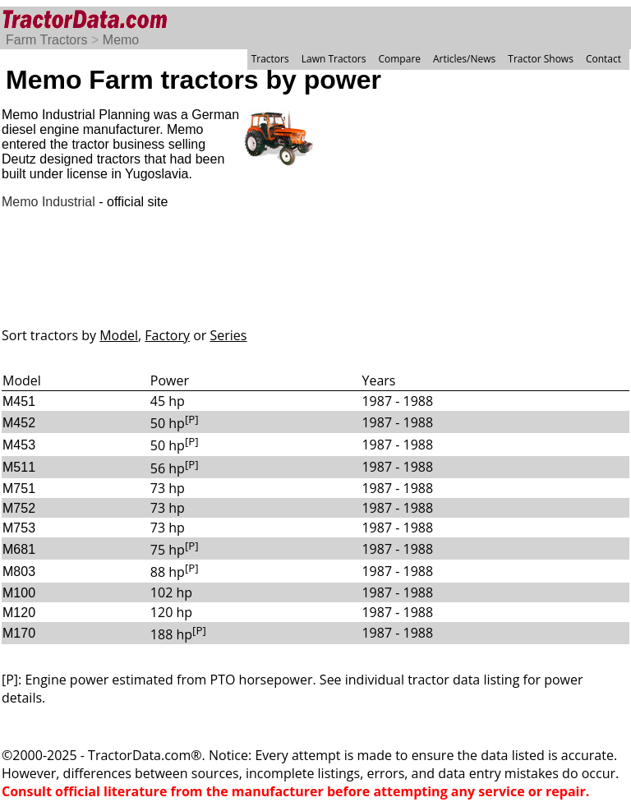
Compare (399, 59)
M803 (18, 571)
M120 (18, 613)
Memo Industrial (48, 202)
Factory (167, 335)
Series (228, 335)
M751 (18, 488)
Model (118, 335)
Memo (121, 40)
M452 (18, 423)
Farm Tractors (47, 40)
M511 (18, 467)
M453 (18, 445)
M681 (18, 549)
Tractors (270, 59)
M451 (18, 401)
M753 (18, 528)
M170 (18, 633)
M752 (18, 508)
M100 (18, 593)
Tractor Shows (540, 59)
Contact (603, 59)
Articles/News (464, 59)
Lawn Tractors (334, 59)
